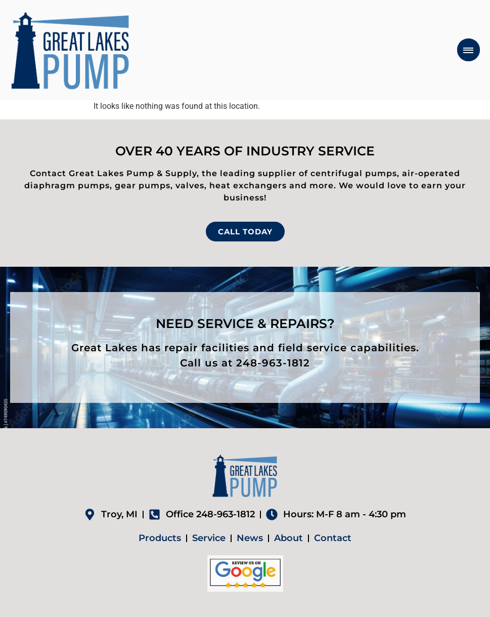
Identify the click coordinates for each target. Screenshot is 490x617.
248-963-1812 (273, 363)
